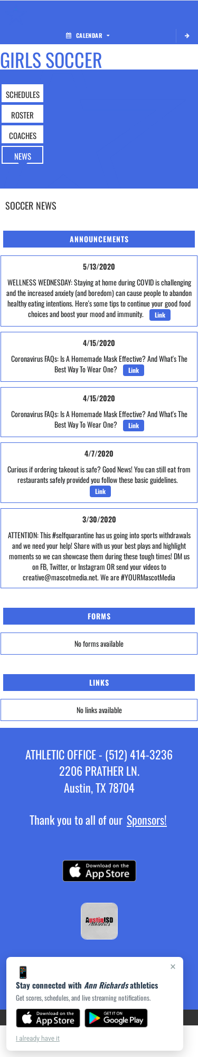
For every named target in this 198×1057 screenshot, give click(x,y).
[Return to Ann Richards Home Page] (16, 14)
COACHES (22, 135)
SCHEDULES (23, 94)
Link (160, 314)
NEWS (22, 156)
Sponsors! (147, 819)
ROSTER (22, 115)
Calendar (87, 35)
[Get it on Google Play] (116, 1018)
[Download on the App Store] (48, 1018)
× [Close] (173, 966)
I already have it (38, 1038)
